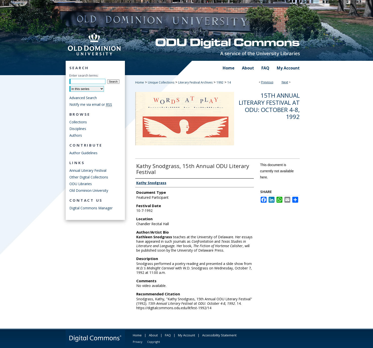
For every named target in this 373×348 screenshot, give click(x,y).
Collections (78, 122)
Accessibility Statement (219, 335)
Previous (267, 82)
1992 (219, 82)
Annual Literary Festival (87, 170)
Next (285, 82)
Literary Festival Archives (195, 82)
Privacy (137, 342)
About (153, 335)
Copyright (153, 342)
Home (139, 82)
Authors (75, 135)
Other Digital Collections (88, 177)
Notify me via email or (90, 104)
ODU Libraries (80, 183)
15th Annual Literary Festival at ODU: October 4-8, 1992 (269, 106)
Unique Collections (161, 82)
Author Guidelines (83, 153)
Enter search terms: (83, 75)
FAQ (168, 335)
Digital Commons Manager (91, 208)
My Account (186, 335)
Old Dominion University (88, 190)
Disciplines (77, 128)
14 (229, 82)
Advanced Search (83, 97)
